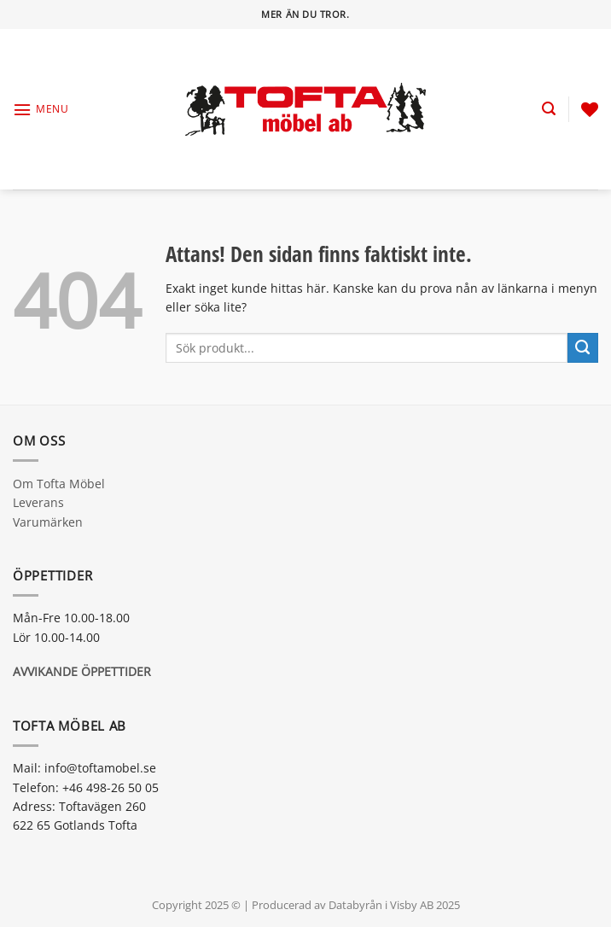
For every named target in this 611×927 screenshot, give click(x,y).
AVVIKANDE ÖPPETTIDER (82, 671)
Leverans (38, 502)
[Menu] (40, 110)
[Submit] (582, 348)
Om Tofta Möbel (59, 483)
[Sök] (549, 108)
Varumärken (48, 522)
